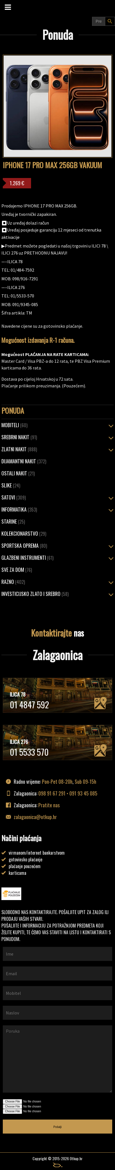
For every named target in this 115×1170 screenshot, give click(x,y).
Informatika (19, 509)
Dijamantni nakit (23, 461)
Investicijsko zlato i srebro (35, 593)
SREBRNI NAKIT (19, 437)
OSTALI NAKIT (18, 473)
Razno (13, 581)
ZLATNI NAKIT (19, 449)
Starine (13, 521)
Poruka (57, 1059)
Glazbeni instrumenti (27, 557)
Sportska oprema (24, 545)
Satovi (13, 497)
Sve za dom (16, 569)
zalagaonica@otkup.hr (35, 816)
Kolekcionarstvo (23, 533)
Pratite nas (49, 805)
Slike (10, 485)
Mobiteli (14, 425)
